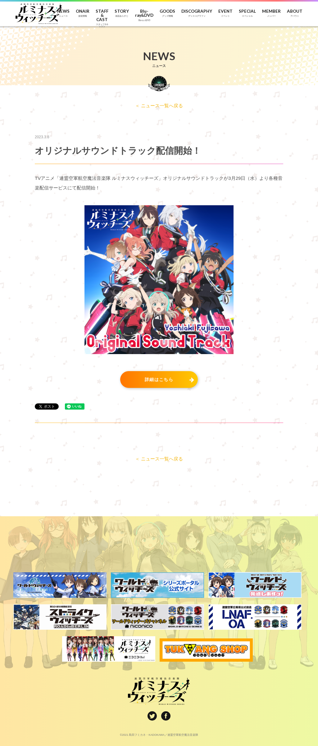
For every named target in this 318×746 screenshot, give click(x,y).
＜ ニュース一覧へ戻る (159, 105)
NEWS (63, 13)
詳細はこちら (159, 379)
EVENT (225, 13)
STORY (122, 13)
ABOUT (294, 13)
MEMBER (271, 13)
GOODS (167, 13)
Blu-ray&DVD (144, 15)
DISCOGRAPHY (196, 13)
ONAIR (82, 13)
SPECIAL (247, 13)
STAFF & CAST (102, 15)
